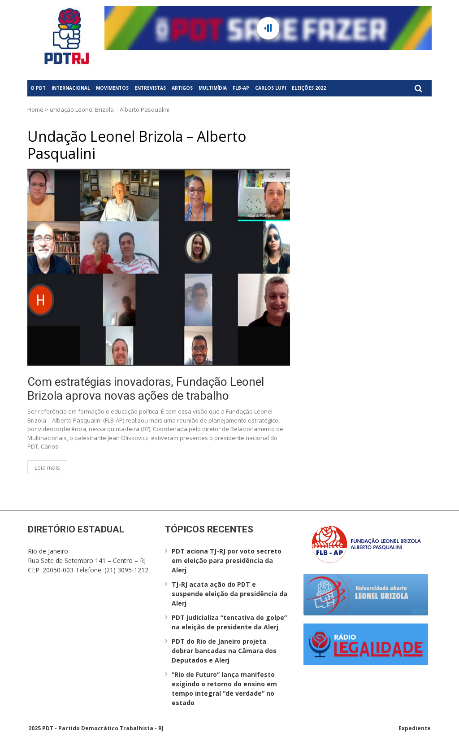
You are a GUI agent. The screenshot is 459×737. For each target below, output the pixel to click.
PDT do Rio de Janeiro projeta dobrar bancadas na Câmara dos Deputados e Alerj (224, 650)
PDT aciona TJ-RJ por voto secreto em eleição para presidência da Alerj (226, 560)
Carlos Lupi (270, 88)
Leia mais (47, 467)
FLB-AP (241, 88)
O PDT (38, 88)
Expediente (414, 728)
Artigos (182, 88)
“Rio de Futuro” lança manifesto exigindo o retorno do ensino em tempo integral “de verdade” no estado (224, 688)
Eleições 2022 (309, 88)
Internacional (71, 88)
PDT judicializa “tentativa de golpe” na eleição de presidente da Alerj (229, 622)
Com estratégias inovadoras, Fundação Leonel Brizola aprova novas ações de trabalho (145, 388)
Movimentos (112, 88)
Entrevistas (150, 88)
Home (35, 109)
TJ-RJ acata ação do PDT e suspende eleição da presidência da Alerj (229, 593)
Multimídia (213, 88)
